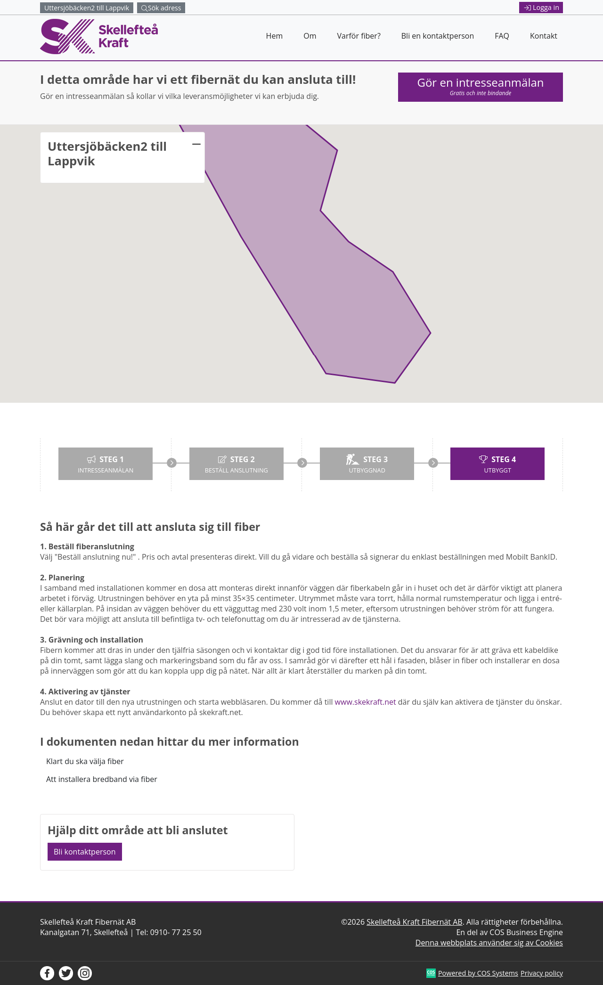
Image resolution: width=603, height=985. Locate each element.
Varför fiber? (358, 36)
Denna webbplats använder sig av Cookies (489, 942)
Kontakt (543, 36)
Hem (274, 36)
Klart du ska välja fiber (85, 761)
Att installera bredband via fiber (101, 779)
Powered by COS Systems (478, 973)
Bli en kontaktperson (437, 36)
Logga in (541, 7)
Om (309, 36)
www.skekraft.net (365, 702)
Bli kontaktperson (85, 852)
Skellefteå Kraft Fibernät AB (414, 922)
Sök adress (161, 7)
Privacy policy (542, 973)
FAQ (502, 36)
